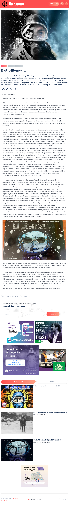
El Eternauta (24, 296)
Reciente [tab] (52, 382)
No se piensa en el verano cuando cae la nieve (50, 413)
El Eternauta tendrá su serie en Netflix (46, 386)
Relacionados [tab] (18, 382)
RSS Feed (15, 498)
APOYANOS (54, 4)
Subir (63, 499)
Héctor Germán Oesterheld (10, 296)
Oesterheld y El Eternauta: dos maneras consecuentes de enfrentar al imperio (47, 440)
